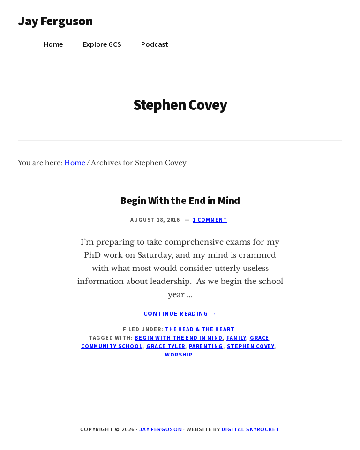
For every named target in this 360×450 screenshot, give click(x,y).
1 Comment (210, 219)
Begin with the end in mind (179, 337)
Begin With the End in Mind (180, 200)
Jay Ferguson (55, 20)
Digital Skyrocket (251, 429)
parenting (206, 345)
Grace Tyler (166, 345)
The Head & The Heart (200, 329)
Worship (179, 354)
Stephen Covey (250, 345)
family (236, 337)
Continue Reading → (180, 314)
